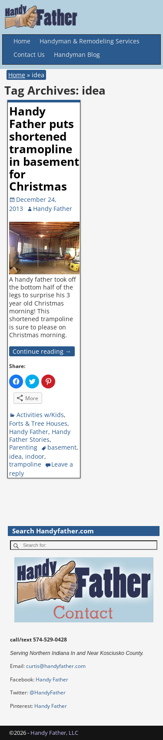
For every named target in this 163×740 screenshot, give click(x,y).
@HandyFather (48, 692)
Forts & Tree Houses (38, 423)
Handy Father (28, 432)
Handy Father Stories (39, 436)
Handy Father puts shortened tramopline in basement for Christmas (44, 148)
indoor (34, 456)
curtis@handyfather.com (56, 666)
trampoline (25, 464)
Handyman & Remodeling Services (90, 41)
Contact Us (29, 54)
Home (21, 41)
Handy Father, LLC (54, 733)
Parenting (23, 447)
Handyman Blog (77, 54)
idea (15, 456)
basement (62, 447)
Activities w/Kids (40, 415)
